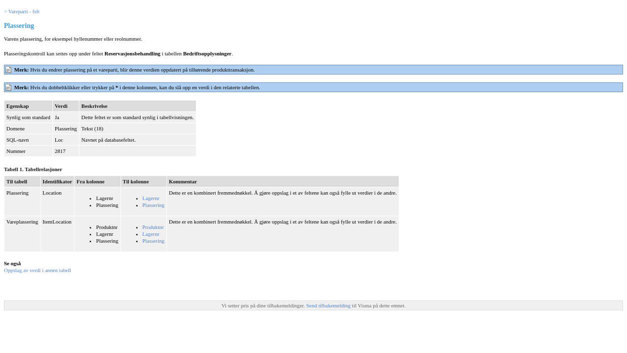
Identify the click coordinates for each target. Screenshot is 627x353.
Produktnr (153, 227)
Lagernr (151, 198)
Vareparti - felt (24, 11)
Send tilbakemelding (329, 305)
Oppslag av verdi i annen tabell (37, 270)
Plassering (154, 205)
